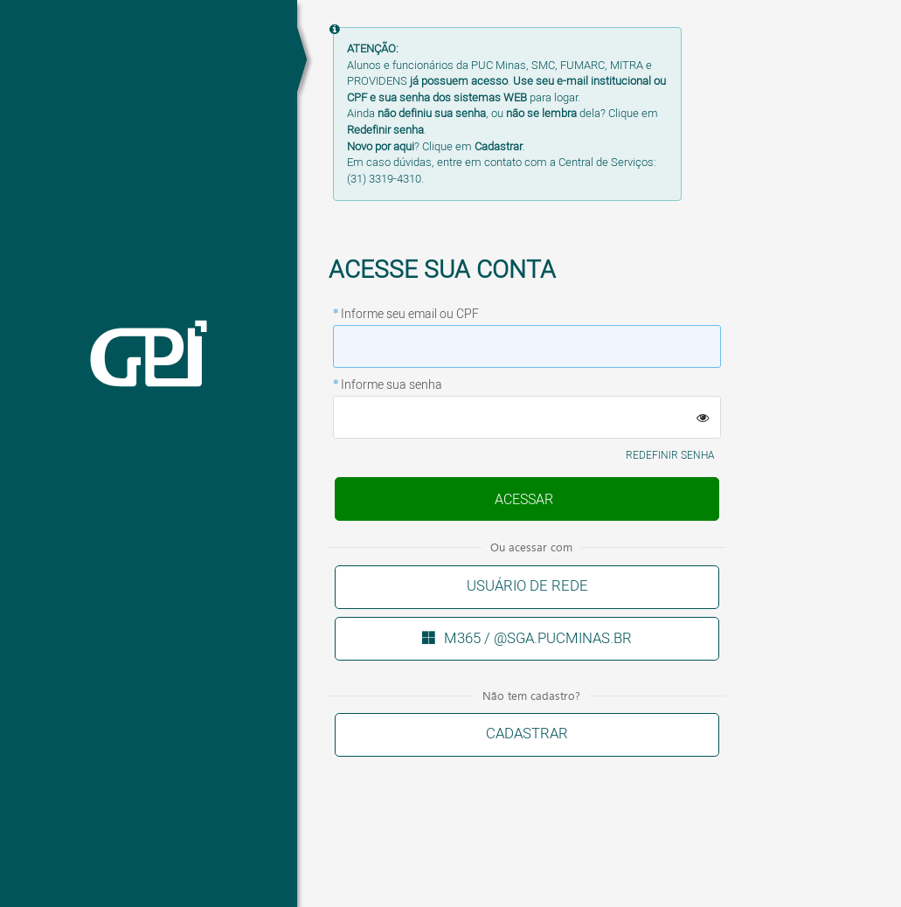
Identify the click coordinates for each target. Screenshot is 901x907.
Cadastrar (527, 733)
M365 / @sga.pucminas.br (538, 638)
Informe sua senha (391, 385)
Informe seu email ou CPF (410, 314)
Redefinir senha (670, 455)
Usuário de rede (527, 586)
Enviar (523, 500)
